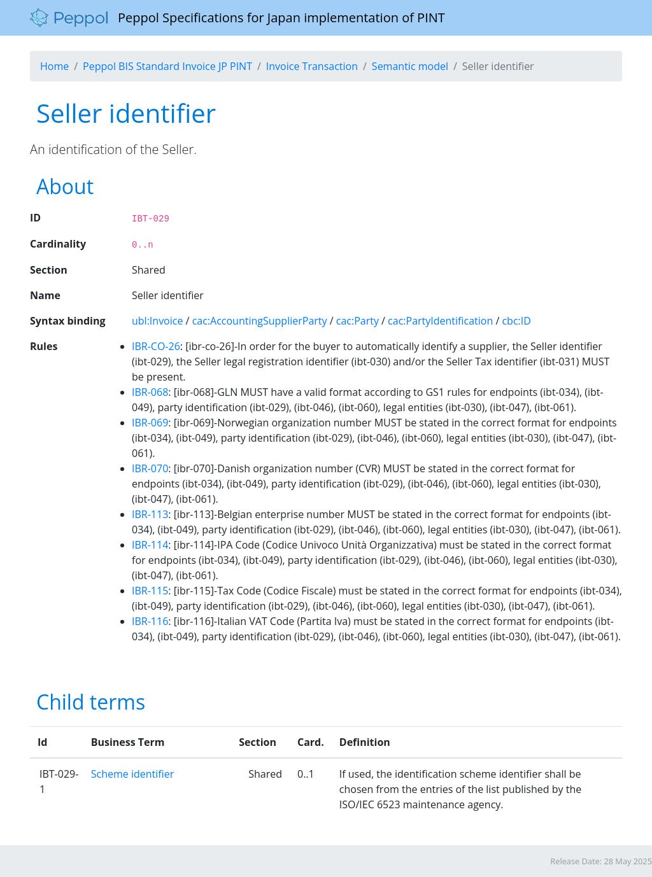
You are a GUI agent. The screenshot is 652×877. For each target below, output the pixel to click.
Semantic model (410, 66)
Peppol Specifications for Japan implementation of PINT (237, 17)
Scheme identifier (132, 774)
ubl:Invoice (157, 321)
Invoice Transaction (312, 66)
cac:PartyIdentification (440, 321)
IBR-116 (150, 621)
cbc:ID (516, 321)
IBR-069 (150, 423)
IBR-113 (150, 514)
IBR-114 (150, 545)
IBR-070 (150, 468)
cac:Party (357, 321)
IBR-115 (150, 591)
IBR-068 (150, 392)
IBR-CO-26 (156, 346)
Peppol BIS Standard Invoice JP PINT (167, 66)
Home (54, 66)
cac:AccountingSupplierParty (259, 321)
